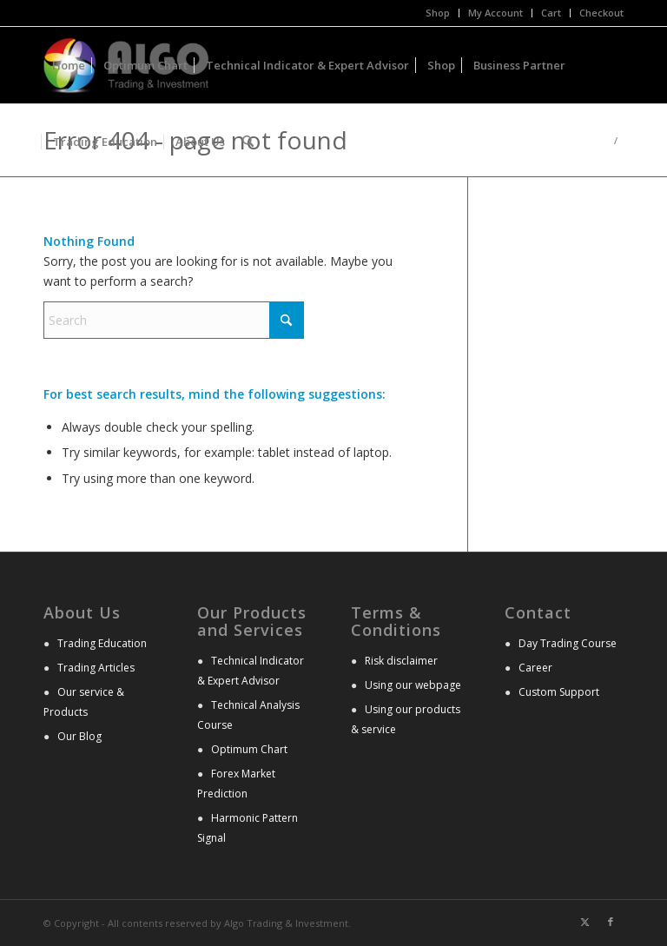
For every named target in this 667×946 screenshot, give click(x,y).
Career (535, 667)
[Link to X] (584, 922)
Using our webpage (413, 685)
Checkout (601, 12)
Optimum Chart (249, 749)
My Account (495, 12)
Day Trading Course (567, 643)
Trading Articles (96, 667)
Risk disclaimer (401, 660)
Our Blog (79, 736)
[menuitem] (438, 13)
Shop (438, 12)
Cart (551, 12)
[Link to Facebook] (611, 922)
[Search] (248, 141)
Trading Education (102, 643)
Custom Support (558, 692)
